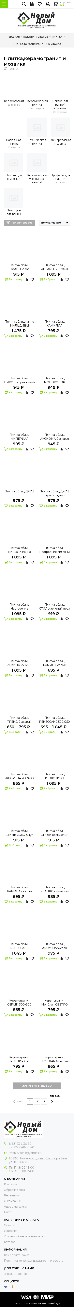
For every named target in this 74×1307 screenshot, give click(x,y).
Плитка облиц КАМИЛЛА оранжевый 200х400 (54, 324)
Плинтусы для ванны (13, 212)
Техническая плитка (37, 141)
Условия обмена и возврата (23, 1236)
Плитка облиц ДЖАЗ (19, 491)
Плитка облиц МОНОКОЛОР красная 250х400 (54, 380)
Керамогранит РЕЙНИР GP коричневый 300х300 (19, 1059)
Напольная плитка (13, 141)
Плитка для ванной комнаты (60, 104)
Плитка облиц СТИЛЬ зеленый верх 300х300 (54, 607)
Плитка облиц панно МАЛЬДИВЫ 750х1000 (19, 324)
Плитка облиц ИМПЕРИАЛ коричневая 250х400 (19, 437)
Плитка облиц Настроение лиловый (54, 550)
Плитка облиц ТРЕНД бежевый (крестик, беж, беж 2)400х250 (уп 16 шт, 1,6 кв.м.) (19, 720)
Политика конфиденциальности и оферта (33, 1260)
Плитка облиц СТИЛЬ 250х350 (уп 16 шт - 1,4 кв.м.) (19, 833)
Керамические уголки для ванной (37, 178)
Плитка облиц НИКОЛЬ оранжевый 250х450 (19, 380)
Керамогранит (13, 101)
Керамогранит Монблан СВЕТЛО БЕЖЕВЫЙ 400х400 (54, 1003)
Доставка (10, 1231)
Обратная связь (15, 1190)
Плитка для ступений (14, 177)
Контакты (10, 1184)
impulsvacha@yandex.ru (25, 1153)
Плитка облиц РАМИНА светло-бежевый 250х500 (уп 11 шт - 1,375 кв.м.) (19, 889)
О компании (12, 1201)
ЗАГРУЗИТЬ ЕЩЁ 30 (37, 1085)
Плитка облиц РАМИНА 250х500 (19, 663)
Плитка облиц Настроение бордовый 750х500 (19, 607)
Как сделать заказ (16, 1255)
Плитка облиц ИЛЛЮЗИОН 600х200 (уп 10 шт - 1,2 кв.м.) (54, 776)
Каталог (9, 1242)
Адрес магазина (15, 1206)
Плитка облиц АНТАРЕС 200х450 (54, 267)
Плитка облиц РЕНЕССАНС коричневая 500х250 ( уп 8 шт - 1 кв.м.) (19, 946)
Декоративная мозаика (60, 141)
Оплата (9, 1225)
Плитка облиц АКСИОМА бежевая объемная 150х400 (54, 437)
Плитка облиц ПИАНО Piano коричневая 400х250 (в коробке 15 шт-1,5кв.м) (19, 267)
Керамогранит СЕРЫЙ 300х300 (19, 1002)
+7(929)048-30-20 (21, 1147)
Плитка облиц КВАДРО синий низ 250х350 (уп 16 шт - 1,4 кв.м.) (54, 889)
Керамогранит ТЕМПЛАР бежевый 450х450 (54, 1059)
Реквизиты (11, 1195)
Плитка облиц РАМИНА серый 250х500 (54, 663)
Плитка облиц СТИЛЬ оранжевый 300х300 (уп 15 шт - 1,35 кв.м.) (54, 833)
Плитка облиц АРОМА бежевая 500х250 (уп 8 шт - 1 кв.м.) (54, 946)
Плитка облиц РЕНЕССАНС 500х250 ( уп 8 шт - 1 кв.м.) (54, 720)
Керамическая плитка (37, 102)
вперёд (55, 1098)
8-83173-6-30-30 (20, 1144)
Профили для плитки (60, 177)
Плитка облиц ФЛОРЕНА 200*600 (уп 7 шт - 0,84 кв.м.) (19, 776)
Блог (7, 1212)
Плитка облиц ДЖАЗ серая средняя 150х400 (54, 493)
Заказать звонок (15, 1274)
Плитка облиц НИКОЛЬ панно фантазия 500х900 (19, 550)
